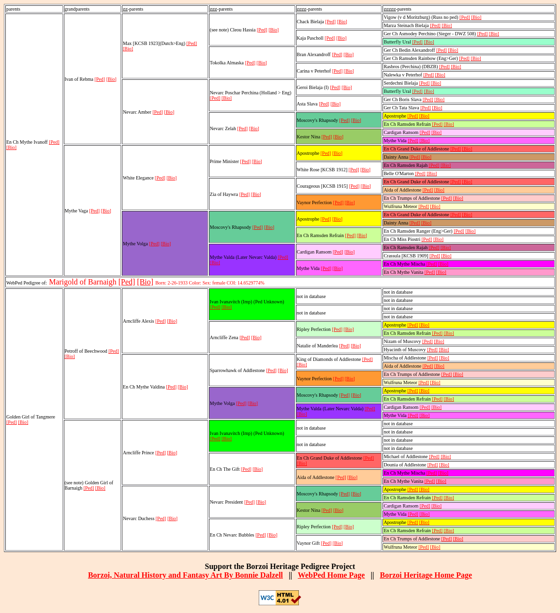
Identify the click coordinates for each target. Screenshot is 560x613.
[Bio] (11, 147)
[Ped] (54, 142)
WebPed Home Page (331, 575)
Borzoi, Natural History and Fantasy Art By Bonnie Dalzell (185, 575)
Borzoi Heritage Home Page (426, 575)
